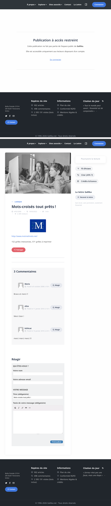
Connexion (99, 4)
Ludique (18, 202)
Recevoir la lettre (85, 197)
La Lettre (77, 4)
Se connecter (55, 59)
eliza (27, 306)
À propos (31, 4)
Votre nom (17, 370)
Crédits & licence (87, 181)
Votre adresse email (22, 379)
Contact (67, 4)
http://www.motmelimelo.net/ (24, 236)
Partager (18, 249)
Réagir (56, 285)
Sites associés (55, 4)
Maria (27, 284)
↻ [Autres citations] (103, 101)
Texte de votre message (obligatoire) (29, 403)
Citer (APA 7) (85, 175)
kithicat (28, 328)
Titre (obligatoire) (21, 394)
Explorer (41, 4)
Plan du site (63, 105)
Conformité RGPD (66, 109)
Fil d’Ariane (84, 168)
